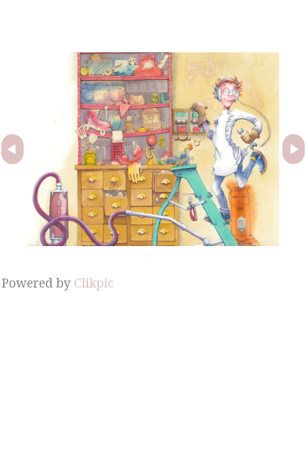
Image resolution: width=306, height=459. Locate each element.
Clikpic (93, 282)
